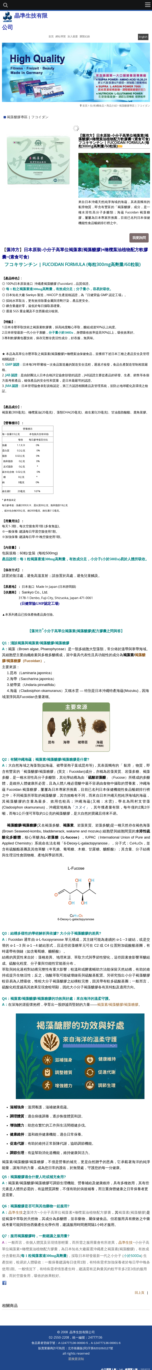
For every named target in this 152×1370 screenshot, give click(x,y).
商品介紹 (111, 105)
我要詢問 (141, 236)
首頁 (84, 105)
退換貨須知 (76, 1356)
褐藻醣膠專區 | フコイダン (134, 105)
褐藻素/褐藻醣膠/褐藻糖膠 (117, 1002)
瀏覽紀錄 (85, 36)
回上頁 (139, 1289)
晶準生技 (15, 1210)
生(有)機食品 (97, 105)
